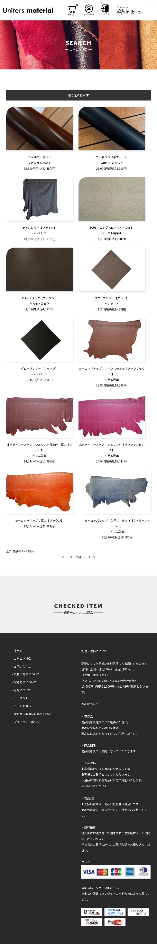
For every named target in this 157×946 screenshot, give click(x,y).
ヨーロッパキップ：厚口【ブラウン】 (39, 522)
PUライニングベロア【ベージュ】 (112, 228)
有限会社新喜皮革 (39, 163)
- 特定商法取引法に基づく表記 (31, 715)
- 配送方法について (24, 684)
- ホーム (17, 653)
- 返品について (21, 692)
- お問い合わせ (21, 668)
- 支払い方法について (26, 676)
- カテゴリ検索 (21, 660)
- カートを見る (21, 708)
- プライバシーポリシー (27, 723)
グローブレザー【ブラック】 (39, 369)
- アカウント (20, 700)
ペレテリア (39, 234)
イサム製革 (112, 381)
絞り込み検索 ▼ (78, 95)
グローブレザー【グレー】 (112, 299)
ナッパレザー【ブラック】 (39, 228)
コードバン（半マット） (112, 157)
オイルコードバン (39, 157)
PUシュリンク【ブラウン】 (39, 299)
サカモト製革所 (112, 234)
